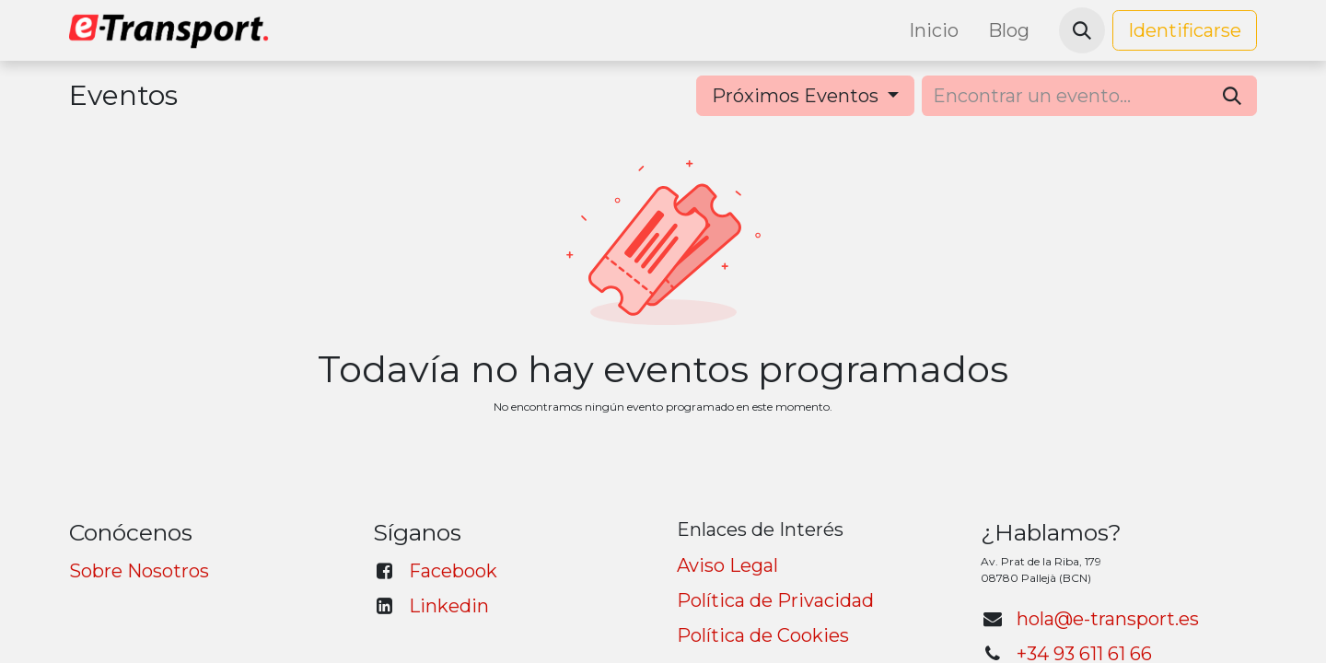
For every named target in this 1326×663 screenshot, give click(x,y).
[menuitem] (933, 30)
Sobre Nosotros (139, 571)
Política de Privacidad (775, 600)
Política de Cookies (763, 635)
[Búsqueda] (1232, 96)
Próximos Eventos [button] (797, 96)
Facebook (453, 571)
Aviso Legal (727, 565)
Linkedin (449, 606)
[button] (1082, 30)
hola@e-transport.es (1108, 619)
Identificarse (1184, 30)
